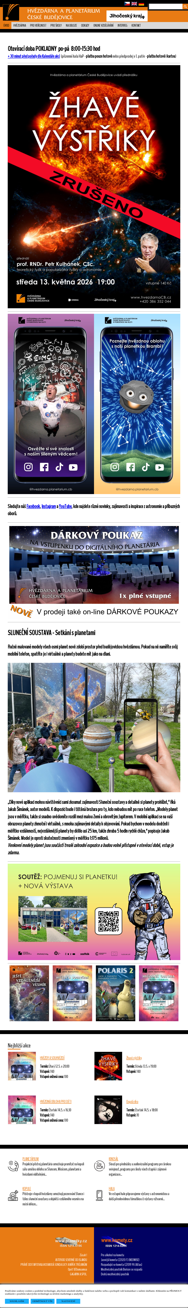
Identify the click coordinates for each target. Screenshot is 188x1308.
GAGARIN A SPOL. (78, 1274)
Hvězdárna (19, 25)
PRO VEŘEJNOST (38, 25)
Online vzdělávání (103, 25)
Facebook (33, 506)
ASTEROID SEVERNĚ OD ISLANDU (71, 1260)
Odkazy (85, 25)
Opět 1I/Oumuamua (77, 1269)
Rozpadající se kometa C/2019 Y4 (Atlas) (121, 1264)
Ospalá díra (132, 1101)
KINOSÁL (113, 1158)
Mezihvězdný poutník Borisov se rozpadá (121, 1269)
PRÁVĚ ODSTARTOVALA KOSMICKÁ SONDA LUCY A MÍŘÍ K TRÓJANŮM (54, 1264)
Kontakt (136, 25)
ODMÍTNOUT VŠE (42, 1301)
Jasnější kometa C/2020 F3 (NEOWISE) (120, 1260)
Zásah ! (83, 1255)
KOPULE (27, 1188)
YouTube (65, 506)
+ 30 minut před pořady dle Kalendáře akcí (34, 56)
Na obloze (71, 25)
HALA (112, 1188)
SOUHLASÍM (17, 1301)
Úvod (6, 25)
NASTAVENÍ (68, 1301)
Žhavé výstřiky (134, 1058)
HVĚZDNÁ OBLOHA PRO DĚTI (55, 1101)
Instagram (48, 506)
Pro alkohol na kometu (112, 1255)
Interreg (122, 25)
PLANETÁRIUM (31, 1158)
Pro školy (56, 25)
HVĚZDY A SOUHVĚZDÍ (52, 1058)
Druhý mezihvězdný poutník (115, 1274)
